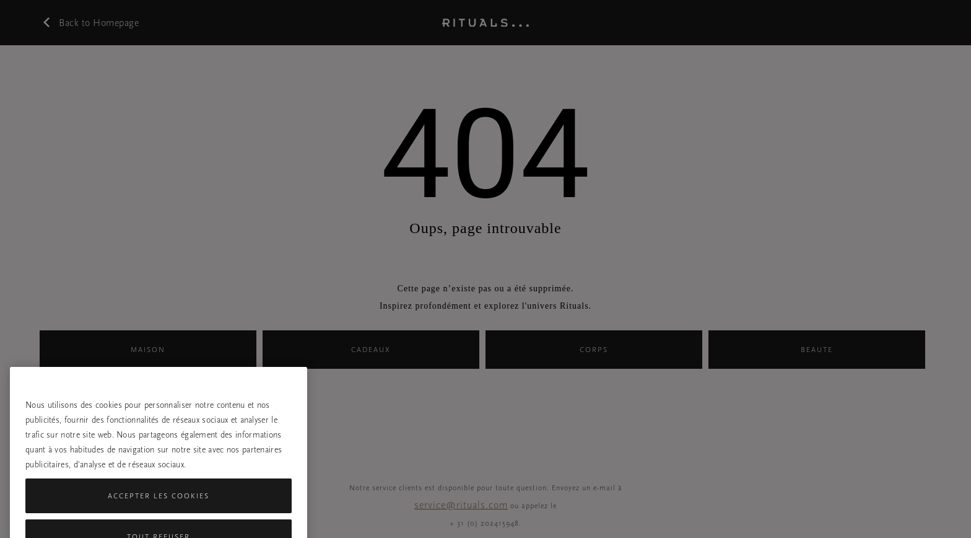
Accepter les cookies (158, 505)
